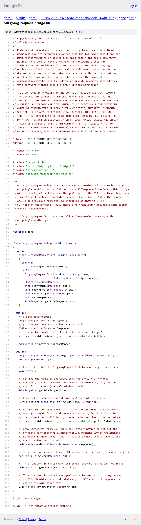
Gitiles (22, 519)
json (134, 519)
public (21, 18)
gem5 (8, 18)
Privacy (32, 519)
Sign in (133, 6)
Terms (42, 519)
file (79, 31)
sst (131, 18)
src (123, 18)
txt (125, 519)
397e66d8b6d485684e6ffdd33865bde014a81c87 (77, 18)
